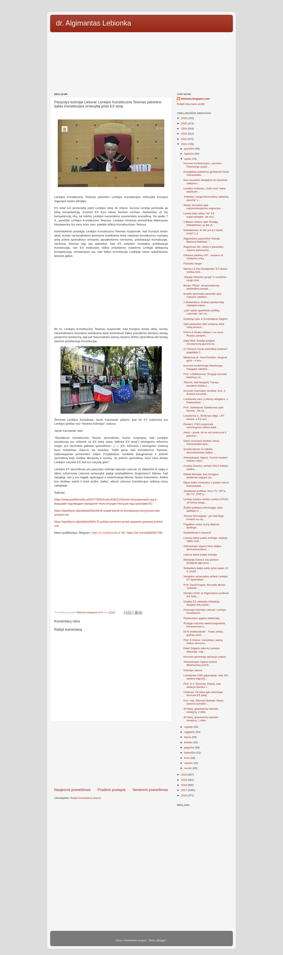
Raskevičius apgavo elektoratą (202, 618)
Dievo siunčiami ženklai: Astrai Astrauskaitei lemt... (201, 442)
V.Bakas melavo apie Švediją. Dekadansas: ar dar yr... (201, 223)
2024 (184, 128)
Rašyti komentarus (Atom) (85, 797)
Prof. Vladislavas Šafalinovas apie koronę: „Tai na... (203, 409)
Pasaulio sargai (193, 263)
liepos (188, 737)
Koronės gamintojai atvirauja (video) (205, 656)
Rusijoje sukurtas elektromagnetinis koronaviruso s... (204, 625)
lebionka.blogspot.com (195, 98)
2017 (184, 790)
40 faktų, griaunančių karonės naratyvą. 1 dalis (201, 719)
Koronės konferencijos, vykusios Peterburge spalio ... (202, 165)
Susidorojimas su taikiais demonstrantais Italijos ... (200, 451)
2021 (184, 144)
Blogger (161, 940)
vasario (188, 763)
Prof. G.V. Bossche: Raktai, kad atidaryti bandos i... (202, 685)
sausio (188, 768)
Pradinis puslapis (111, 790)
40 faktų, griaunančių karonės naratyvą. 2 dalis (201, 710)
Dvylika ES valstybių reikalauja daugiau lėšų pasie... (202, 603)
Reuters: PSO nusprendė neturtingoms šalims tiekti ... (201, 426)
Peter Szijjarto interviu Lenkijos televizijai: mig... (202, 650)
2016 (184, 795)
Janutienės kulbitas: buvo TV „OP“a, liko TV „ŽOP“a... (205, 492)
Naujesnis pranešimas (72, 790)
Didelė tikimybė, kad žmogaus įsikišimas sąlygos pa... (201, 476)
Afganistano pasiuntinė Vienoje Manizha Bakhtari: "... (202, 240)
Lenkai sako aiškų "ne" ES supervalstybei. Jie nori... (200, 215)
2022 (184, 138)
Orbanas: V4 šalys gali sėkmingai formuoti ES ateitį (203, 694)
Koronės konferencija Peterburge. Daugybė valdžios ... (203, 367)
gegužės (189, 747)
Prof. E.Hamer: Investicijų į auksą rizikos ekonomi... (203, 642)
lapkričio (189, 153)
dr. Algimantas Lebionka (93, 23)
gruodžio (189, 148)
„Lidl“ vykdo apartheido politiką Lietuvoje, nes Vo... (201, 312)
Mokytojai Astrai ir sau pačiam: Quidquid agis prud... (201, 561)
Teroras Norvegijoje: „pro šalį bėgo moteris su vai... (204, 517)
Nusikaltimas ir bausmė (197, 532)
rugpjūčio (190, 731)
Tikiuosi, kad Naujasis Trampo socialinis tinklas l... (201, 384)
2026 (184, 118)
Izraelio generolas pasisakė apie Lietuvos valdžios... (202, 295)
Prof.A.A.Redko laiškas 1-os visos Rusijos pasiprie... (203, 334)
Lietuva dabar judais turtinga (200, 554)
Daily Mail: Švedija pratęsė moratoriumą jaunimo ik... (200, 342)
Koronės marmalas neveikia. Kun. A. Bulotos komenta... (205, 392)
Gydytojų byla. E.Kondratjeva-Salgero (206, 318)
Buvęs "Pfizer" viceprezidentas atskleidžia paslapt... (202, 287)
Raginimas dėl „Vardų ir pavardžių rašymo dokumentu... (203, 248)
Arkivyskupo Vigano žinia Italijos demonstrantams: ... (202, 548)
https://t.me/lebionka (105, 532)
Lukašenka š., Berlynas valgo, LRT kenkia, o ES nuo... (204, 417)
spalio (188, 158)
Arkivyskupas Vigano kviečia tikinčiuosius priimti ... (200, 663)
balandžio (190, 752)
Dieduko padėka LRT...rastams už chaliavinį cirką (203, 257)
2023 (184, 133)
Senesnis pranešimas (150, 790)
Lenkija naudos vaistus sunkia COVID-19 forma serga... (206, 501)
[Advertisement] (141, 61)
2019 (184, 779)
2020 (184, 774)
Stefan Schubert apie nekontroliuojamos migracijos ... (204, 207)
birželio (188, 742)
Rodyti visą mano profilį (190, 104)
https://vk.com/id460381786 (145, 532)
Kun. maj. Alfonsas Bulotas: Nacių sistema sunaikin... (203, 702)
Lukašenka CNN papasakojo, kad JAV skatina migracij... (206, 677)
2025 (184, 123)
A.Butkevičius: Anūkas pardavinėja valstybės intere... (204, 304)
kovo (187, 757)
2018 (184, 785)
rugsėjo (189, 726)
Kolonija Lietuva (193, 670)
